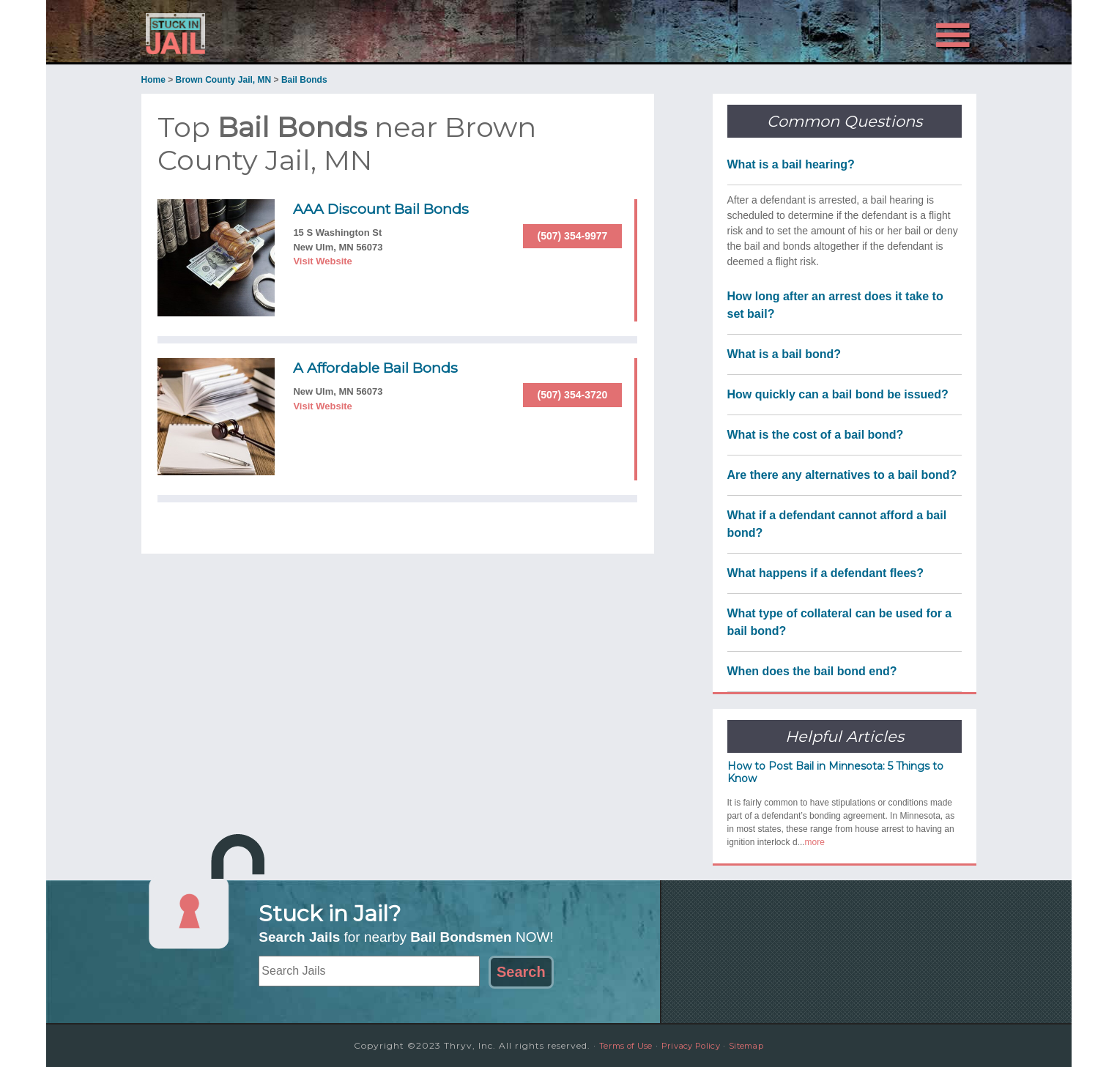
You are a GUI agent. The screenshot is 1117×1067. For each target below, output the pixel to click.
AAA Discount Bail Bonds (396, 208)
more (815, 842)
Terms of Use (616, 1045)
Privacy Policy (691, 1045)
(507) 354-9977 (573, 236)
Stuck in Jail (273, 31)
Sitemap (755, 1045)
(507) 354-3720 (573, 395)
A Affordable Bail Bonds (389, 367)
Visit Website (322, 261)
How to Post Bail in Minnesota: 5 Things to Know (835, 772)
